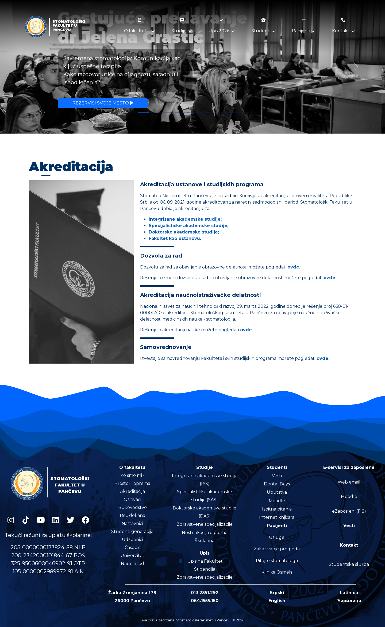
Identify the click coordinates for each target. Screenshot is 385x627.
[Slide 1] (143, 113)
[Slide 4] (180, 113)
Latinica (349, 592)
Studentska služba (349, 564)
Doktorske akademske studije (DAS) (204, 512)
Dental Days (277, 483)
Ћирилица (349, 600)
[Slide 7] (217, 113)
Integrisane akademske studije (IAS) (204, 479)
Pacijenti (303, 25)
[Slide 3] (168, 113)
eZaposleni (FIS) (349, 511)
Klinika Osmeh (276, 572)
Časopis (132, 547)
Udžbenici (132, 539)
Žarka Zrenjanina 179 (132, 592)
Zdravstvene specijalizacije (205, 524)
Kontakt (343, 25)
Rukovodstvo (132, 507)
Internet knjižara (276, 517)
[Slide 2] (155, 113)
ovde (293, 267)
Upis (205, 553)
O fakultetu (139, 25)
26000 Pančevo (132, 600)
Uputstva (277, 492)
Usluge (276, 537)
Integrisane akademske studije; (185, 219)
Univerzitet (132, 555)
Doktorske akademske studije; (184, 232)
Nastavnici (132, 523)
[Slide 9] (241, 113)
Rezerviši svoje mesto (102, 103)
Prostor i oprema (132, 483)
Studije (181, 25)
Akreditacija (132, 491)
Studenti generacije (132, 531)
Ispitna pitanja (277, 509)
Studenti (263, 25)
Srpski (277, 592)
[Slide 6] (204, 113)
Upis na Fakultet (204, 561)
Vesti (277, 475)
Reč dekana (132, 515)
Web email (349, 482)
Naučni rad (132, 563)
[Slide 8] (229, 113)
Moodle (277, 500)
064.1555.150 (204, 600)
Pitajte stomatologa (277, 560)
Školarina (204, 540)
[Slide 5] (192, 113)
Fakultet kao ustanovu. (175, 238)
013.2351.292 (204, 592)
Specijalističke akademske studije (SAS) (204, 495)
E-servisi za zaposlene (349, 467)
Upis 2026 (222, 25)
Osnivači (132, 499)
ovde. (323, 358)
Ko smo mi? (132, 475)
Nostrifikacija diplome (205, 532)
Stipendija (204, 569)
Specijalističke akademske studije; (188, 225)
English (276, 600)
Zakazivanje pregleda (277, 548)
